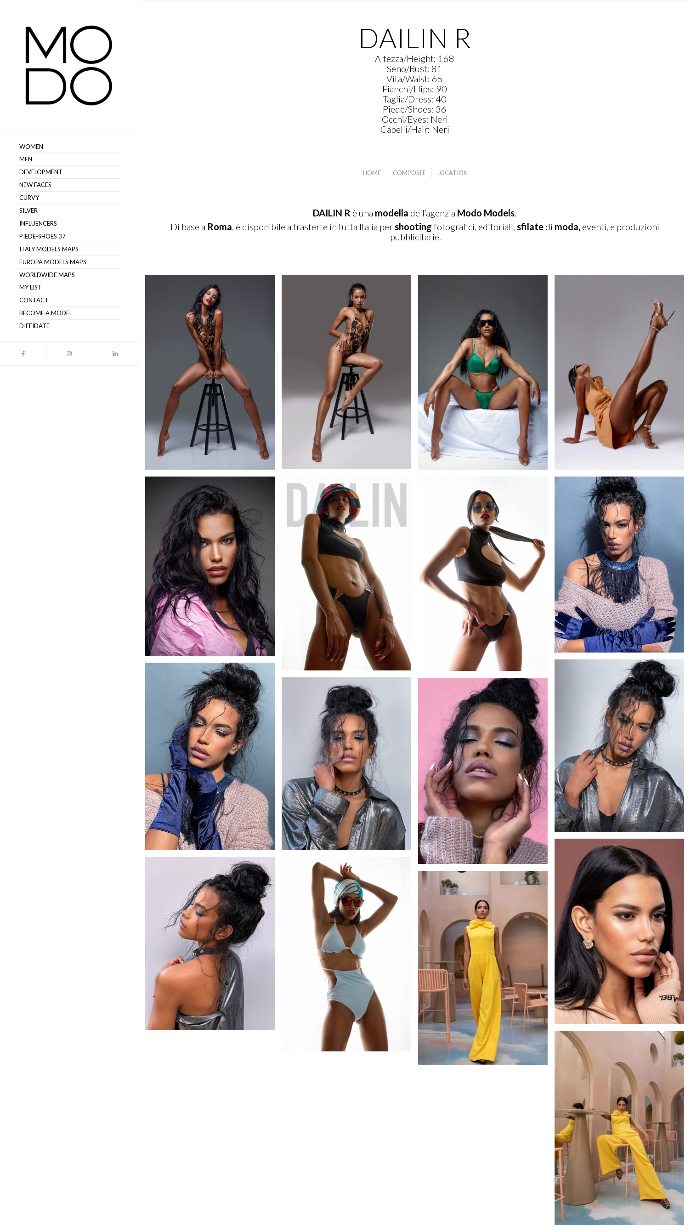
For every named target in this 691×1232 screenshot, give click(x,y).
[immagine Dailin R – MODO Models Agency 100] (213, 376)
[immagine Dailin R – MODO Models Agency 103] (350, 576)
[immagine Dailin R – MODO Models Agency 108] (623, 749)
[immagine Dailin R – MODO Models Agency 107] (486, 971)
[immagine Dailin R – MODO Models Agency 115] (623, 1131)
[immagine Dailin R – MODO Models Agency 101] (350, 375)
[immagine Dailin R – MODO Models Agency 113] (350, 957)
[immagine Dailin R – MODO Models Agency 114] (213, 947)
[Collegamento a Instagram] (69, 353)
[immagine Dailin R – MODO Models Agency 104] (213, 570)
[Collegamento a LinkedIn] (115, 353)
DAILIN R (332, 212)
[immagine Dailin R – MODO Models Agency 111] (486, 774)
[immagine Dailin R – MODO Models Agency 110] (350, 767)
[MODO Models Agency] (68, 65)
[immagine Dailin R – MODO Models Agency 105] (486, 577)
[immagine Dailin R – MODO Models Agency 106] (623, 568)
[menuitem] (69, 147)
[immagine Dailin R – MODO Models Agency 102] (486, 376)
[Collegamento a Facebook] (23, 353)
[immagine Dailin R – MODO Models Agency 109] (213, 760)
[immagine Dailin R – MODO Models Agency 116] (623, 376)
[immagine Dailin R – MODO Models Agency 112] (623, 934)
